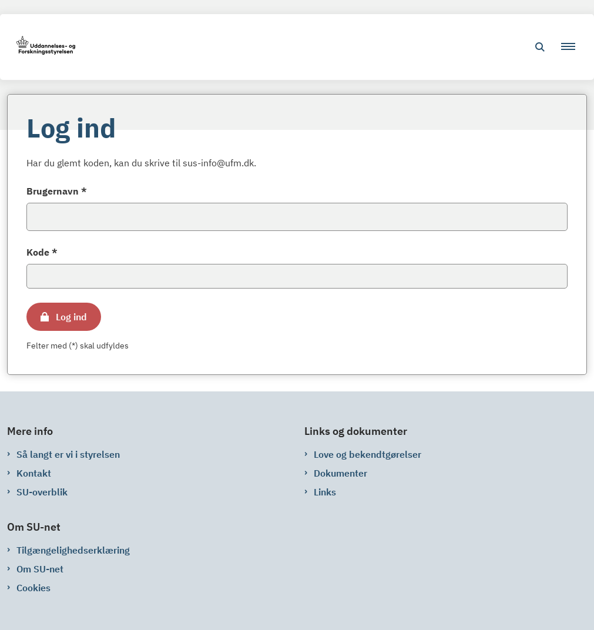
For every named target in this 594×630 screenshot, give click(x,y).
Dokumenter (340, 473)
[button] (573, 47)
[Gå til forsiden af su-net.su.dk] (42, 47)
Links (325, 492)
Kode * (42, 252)
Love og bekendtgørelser (367, 454)
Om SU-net (39, 569)
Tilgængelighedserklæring (73, 550)
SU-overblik (42, 492)
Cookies (33, 588)
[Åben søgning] (540, 47)
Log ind (71, 317)
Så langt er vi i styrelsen (68, 454)
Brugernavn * (56, 191)
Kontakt (33, 473)
